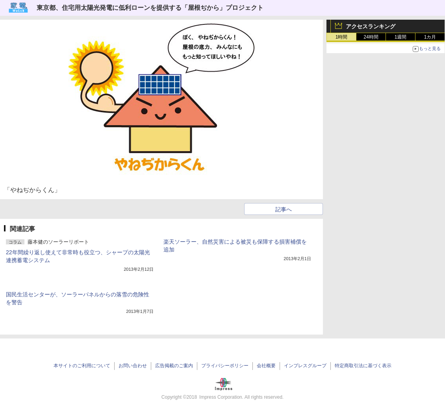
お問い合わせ (133, 365)
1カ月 (430, 37)
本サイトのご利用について (82, 365)
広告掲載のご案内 (174, 365)
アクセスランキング (370, 26)
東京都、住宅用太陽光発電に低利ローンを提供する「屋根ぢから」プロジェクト (150, 7)
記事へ (283, 209)
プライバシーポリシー (224, 365)
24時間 (370, 37)
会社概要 (266, 365)
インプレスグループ (305, 365)
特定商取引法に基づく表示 (363, 365)
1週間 (401, 37)
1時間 (342, 37)
